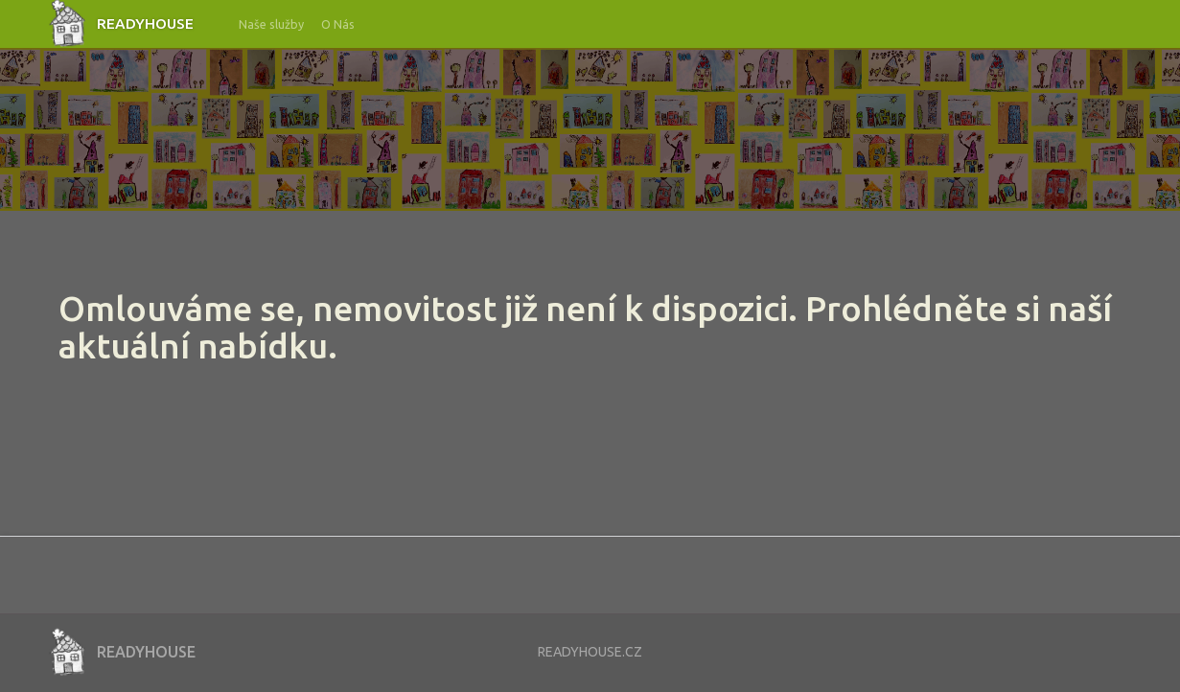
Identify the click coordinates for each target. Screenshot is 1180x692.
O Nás (338, 24)
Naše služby (271, 24)
